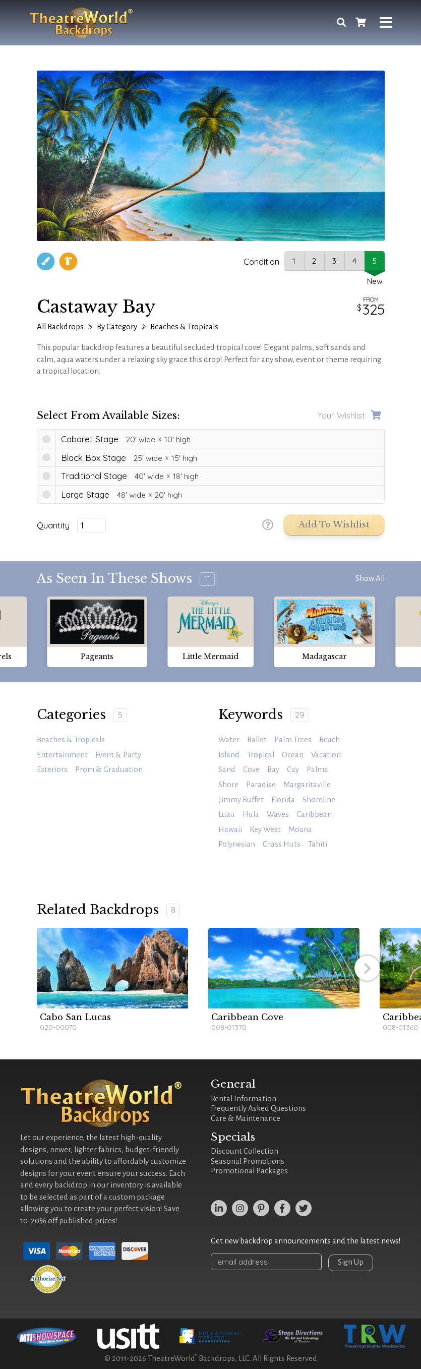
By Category (117, 327)
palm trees (293, 740)
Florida (283, 800)
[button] (367, 968)
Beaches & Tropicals (184, 327)
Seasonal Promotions (247, 1161)
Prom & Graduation (109, 769)
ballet (257, 740)
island (228, 755)
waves (278, 814)
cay (293, 769)
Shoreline (319, 800)
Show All (370, 578)
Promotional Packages (249, 1171)
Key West (265, 829)
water (228, 740)
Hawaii (230, 829)
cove (251, 769)
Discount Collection (244, 1151)
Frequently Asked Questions (258, 1108)
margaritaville (307, 785)
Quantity (53, 525)
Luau (226, 814)
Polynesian (236, 844)
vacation (326, 755)
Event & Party (118, 755)
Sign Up (351, 1262)
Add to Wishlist (334, 524)
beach (329, 740)
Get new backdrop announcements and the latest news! (306, 1241)
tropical (260, 755)
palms (317, 769)
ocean (293, 755)
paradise (261, 785)
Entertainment (62, 755)
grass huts (281, 844)
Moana (300, 829)
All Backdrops (60, 327)
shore (228, 785)
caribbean (314, 814)
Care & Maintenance (245, 1118)
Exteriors (52, 769)
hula (251, 814)
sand (226, 769)
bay (273, 769)
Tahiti (317, 844)
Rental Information (243, 1099)
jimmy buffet (241, 800)
